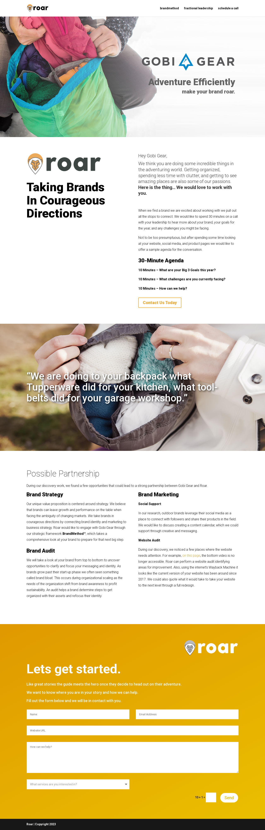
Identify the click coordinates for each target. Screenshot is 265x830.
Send (229, 797)
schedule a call (228, 8)
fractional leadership (198, 8)
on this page (191, 556)
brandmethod (169, 8)
